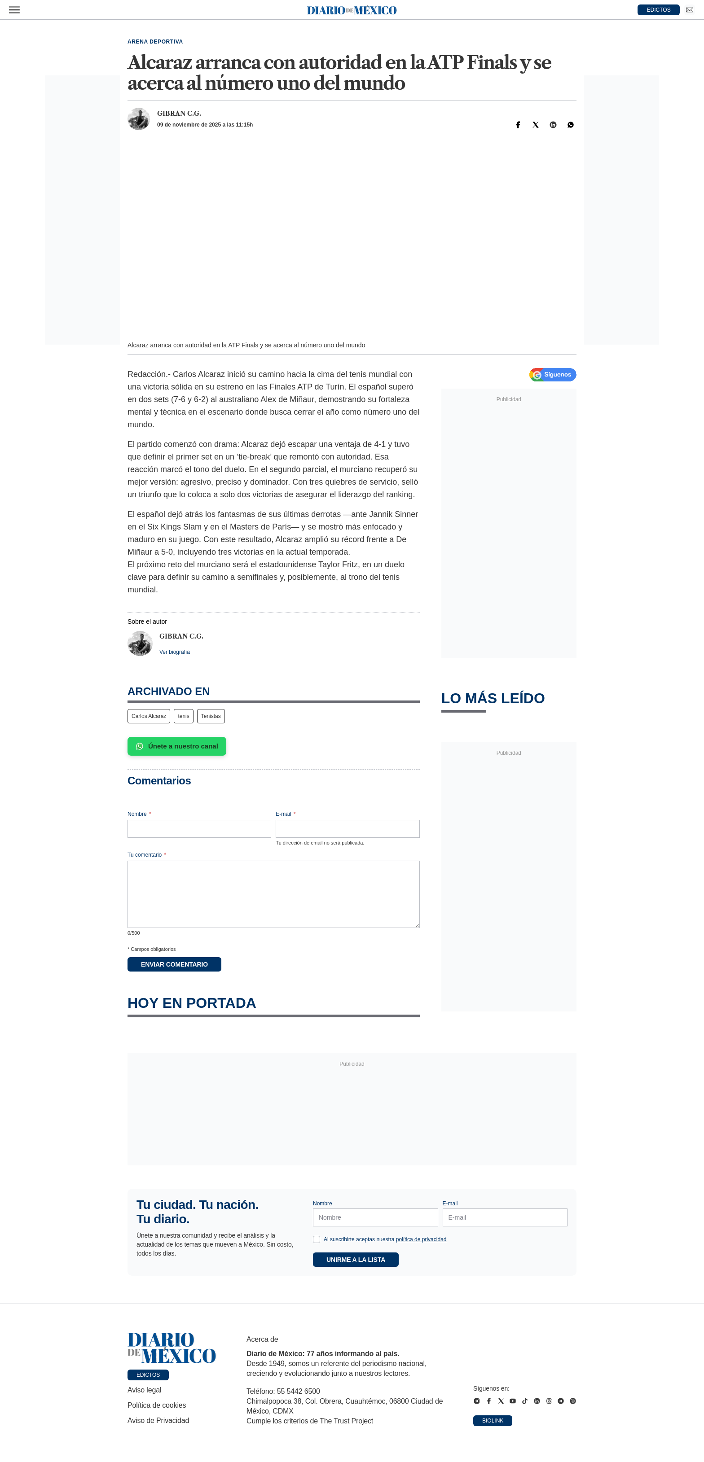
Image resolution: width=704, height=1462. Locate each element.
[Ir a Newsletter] (689, 9)
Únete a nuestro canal (177, 746)
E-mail (285, 814)
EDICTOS (659, 10)
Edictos (148, 1375)
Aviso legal (144, 1390)
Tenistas (211, 716)
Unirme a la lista (355, 1259)
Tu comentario (147, 855)
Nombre (139, 814)
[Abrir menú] (14, 9)
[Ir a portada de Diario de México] (172, 1348)
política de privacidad (421, 1239)
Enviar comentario (174, 964)
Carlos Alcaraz (149, 716)
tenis (183, 716)
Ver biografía (174, 652)
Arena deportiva (155, 42)
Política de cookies (157, 1405)
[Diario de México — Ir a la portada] (352, 9)
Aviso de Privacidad (158, 1420)
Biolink (492, 1421)
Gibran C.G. (179, 113)
